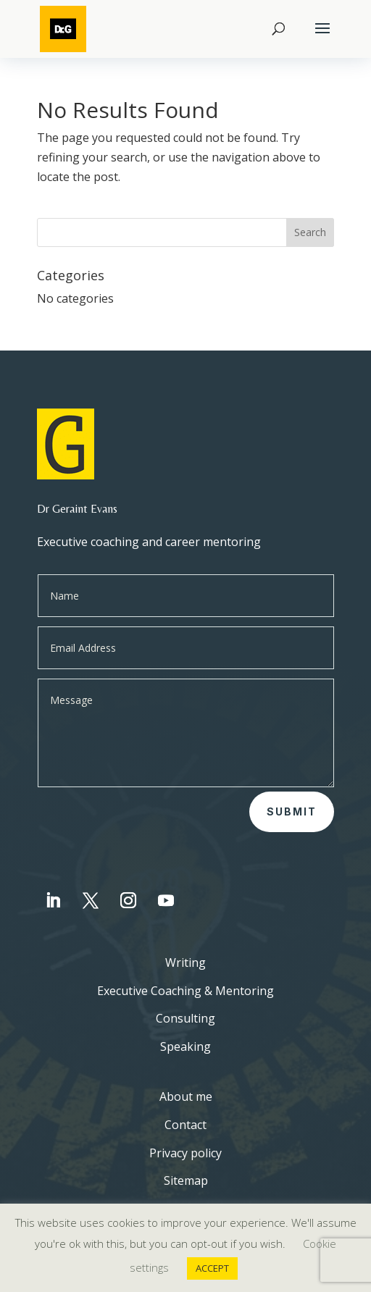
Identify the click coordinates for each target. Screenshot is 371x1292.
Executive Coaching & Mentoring (185, 991)
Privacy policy (185, 1153)
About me (185, 1096)
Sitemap (186, 1180)
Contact (185, 1125)
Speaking (185, 1046)
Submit (292, 811)
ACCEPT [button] (212, 1268)
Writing (185, 962)
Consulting (185, 1018)
